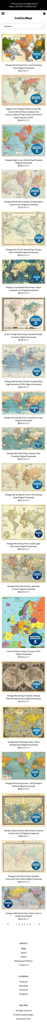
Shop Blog (23, 985)
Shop (23, 948)
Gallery (23, 956)
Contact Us (23, 965)
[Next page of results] (39, 924)
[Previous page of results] (8, 924)
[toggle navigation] (3, 13)
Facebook (23, 989)
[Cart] (44, 14)
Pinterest (23, 981)
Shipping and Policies (24, 961)
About (23, 952)
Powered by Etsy (23, 1018)
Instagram (23, 994)
